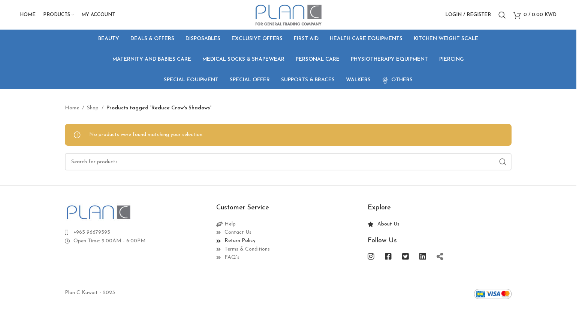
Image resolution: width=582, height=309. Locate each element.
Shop (93, 110)
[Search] (502, 16)
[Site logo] (288, 15)
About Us (388, 226)
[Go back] (74, 61)
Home (72, 110)
